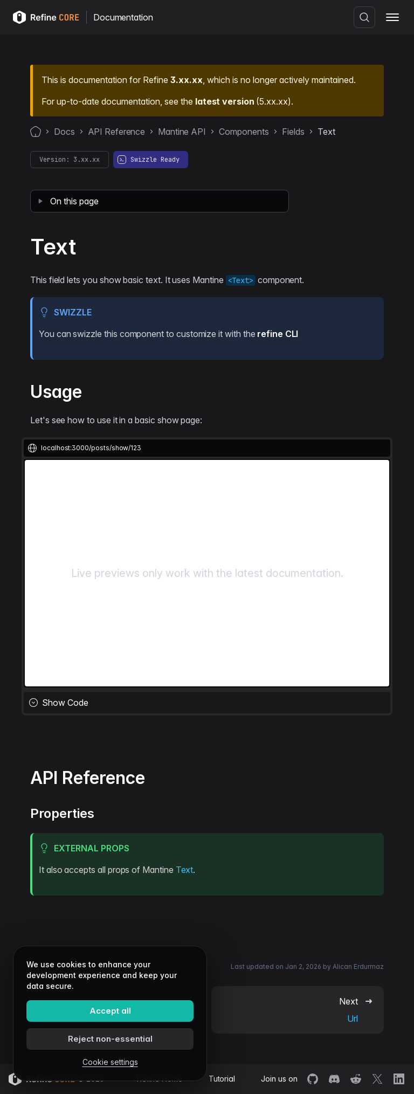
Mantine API (182, 131)
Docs (64, 131)
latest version (224, 101)
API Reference (117, 131)
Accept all (110, 1011)
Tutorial (222, 1078)
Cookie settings (110, 1062)
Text (185, 869)
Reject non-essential (110, 1039)
